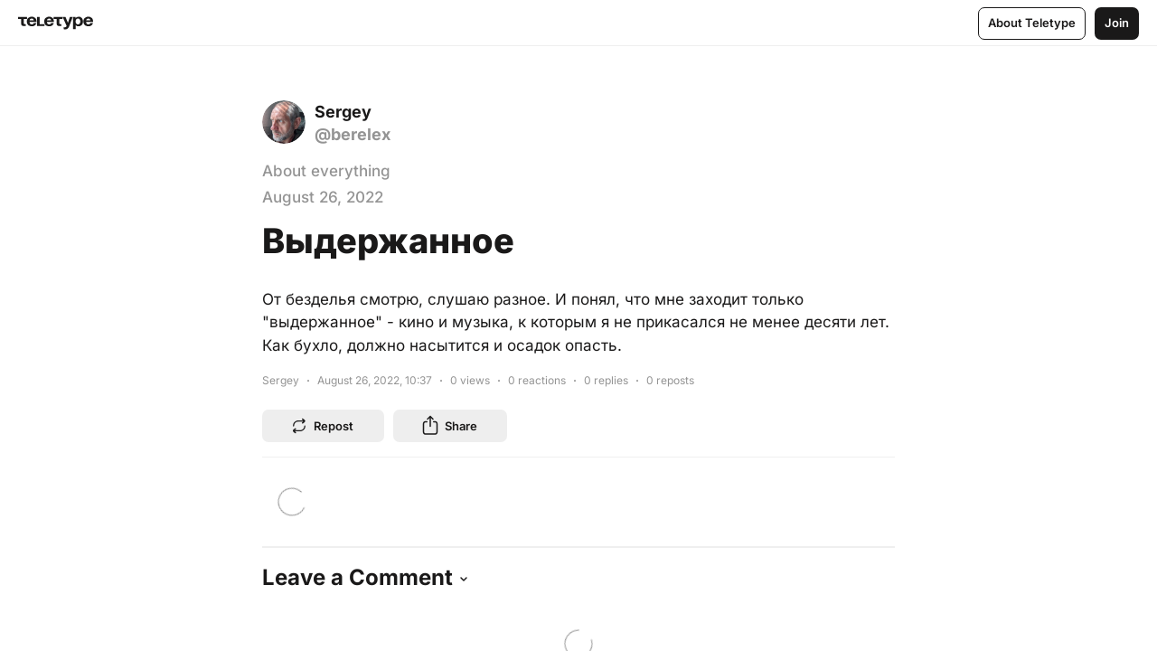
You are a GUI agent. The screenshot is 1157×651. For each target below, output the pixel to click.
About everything (326, 171)
